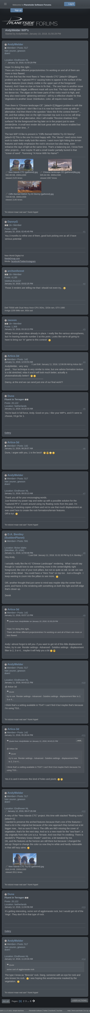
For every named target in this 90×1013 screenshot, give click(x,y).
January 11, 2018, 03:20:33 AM (19, 408)
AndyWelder (15, 44)
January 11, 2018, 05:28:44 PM (19, 735)
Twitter (23, 261)
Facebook (52, 1010)
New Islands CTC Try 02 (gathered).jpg (24, 866)
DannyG (13, 221)
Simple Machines (18, 1010)
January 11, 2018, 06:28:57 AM (19, 448)
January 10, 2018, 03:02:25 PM (19, 283)
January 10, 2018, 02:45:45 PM (19, 231)
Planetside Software (35, 1010)
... (28, 1001)
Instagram (31, 261)
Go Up (6, 1001)
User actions (79, 1000)
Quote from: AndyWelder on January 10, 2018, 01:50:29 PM (33, 621)
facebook (15, 261)
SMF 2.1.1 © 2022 (6, 1010)
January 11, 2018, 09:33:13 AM (19, 493)
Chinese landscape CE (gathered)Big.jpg (60, 172)
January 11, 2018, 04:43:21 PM (19, 682)
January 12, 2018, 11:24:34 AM (19, 959)
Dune (11, 396)
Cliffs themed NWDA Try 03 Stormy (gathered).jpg (29, 194)
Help (68, 1010)
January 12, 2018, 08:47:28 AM (22, 811)
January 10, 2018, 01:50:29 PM (22, 62)
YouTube (59, 1010)
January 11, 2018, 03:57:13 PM (19, 615)
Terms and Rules (77, 1010)
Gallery (8, 433)
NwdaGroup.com (12, 258)
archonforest (16, 270)
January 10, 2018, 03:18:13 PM (19, 329)
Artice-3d (13, 355)
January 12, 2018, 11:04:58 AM (19, 907)
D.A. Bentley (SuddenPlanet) (15, 536)
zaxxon (12, 320)
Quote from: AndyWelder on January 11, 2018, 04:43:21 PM (33, 741)
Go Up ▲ (87, 1010)
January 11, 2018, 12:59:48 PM (19, 553)
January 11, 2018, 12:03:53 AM (19, 362)
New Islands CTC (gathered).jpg (21, 172)
